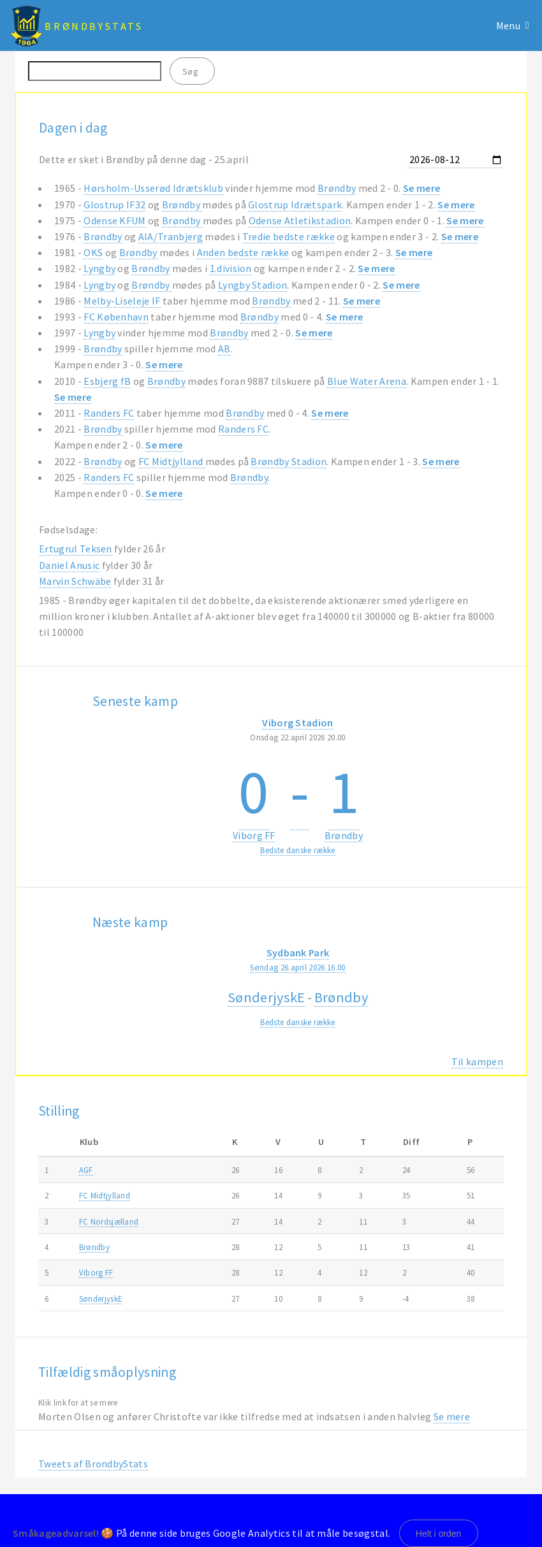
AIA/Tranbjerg (170, 236)
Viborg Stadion (297, 722)
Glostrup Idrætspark (295, 204)
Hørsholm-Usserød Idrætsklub (153, 188)
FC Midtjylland (171, 461)
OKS (93, 252)
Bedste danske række (297, 850)
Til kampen (477, 1061)
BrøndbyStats (94, 26)
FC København (116, 316)
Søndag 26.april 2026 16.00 (297, 967)
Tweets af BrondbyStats (93, 1463)
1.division (231, 268)
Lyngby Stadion (252, 284)
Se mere (421, 188)
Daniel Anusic (69, 565)
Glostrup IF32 (114, 204)
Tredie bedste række (288, 236)
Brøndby (337, 188)
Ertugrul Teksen (75, 548)
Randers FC (109, 413)
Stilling (59, 1110)
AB (224, 348)
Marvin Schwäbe (75, 581)
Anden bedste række (243, 252)
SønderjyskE (266, 997)
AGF (86, 1170)
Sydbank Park (298, 952)
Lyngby (99, 268)
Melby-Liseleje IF (122, 300)
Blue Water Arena (366, 381)
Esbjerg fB (107, 381)
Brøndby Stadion (288, 461)
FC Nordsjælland (109, 1221)
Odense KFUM (115, 220)
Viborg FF (254, 835)
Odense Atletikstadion (300, 220)
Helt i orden (439, 1534)
